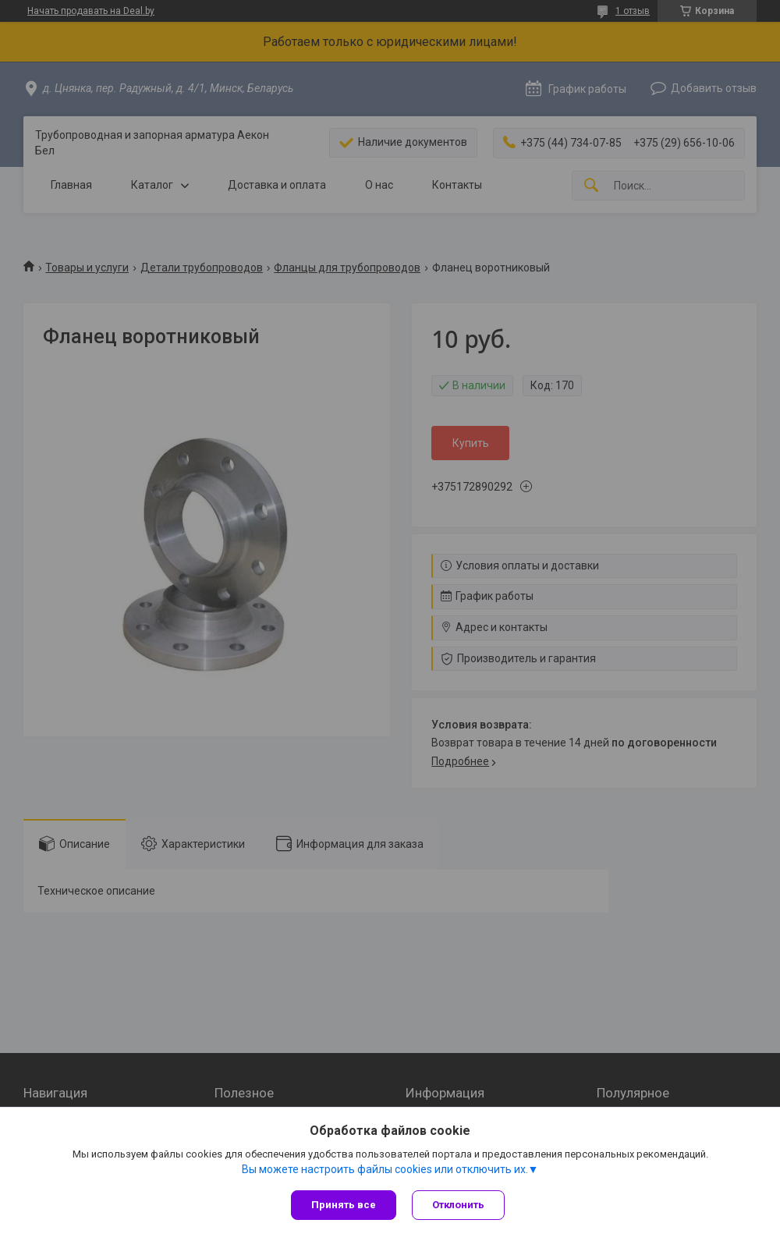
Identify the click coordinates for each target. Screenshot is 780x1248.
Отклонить (458, 1205)
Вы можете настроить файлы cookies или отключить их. (385, 1169)
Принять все (343, 1205)
